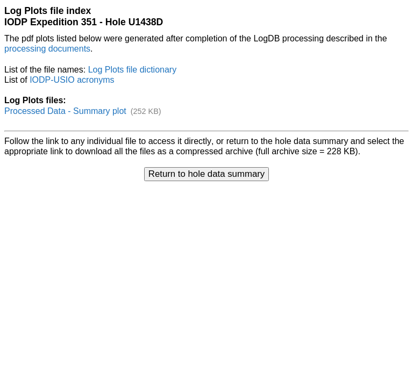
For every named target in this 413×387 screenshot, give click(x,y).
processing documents (47, 48)
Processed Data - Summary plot (65, 111)
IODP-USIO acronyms (72, 79)
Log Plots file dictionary (132, 69)
